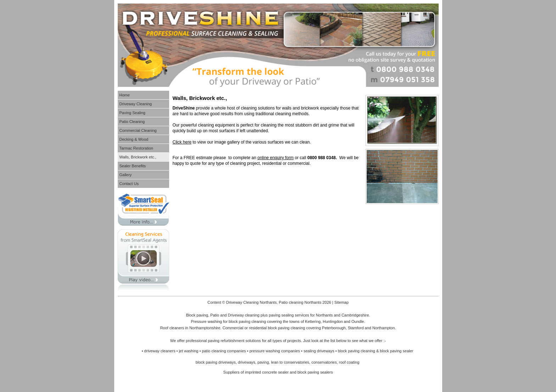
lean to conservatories (290, 362)
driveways (246, 362)
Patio (214, 315)
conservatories (324, 362)
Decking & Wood (134, 139)
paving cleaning (252, 321)
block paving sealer (396, 351)
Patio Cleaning (132, 121)
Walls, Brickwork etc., (137, 157)
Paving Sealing (132, 113)
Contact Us (129, 183)
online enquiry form (275, 157)
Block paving (197, 315)
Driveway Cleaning (135, 104)
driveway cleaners (159, 351)
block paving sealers (315, 372)
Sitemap (341, 302)
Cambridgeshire (355, 315)
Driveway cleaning (243, 315)
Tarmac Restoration (136, 148)
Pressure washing (206, 321)
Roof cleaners (172, 328)
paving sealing (281, 315)
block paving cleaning (286, 328)
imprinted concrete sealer (267, 372)
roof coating (349, 362)
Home (124, 95)
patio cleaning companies (224, 351)
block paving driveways (216, 362)
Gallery (125, 175)
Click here (182, 142)
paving (263, 362)
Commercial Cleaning (138, 130)
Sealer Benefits (132, 166)
